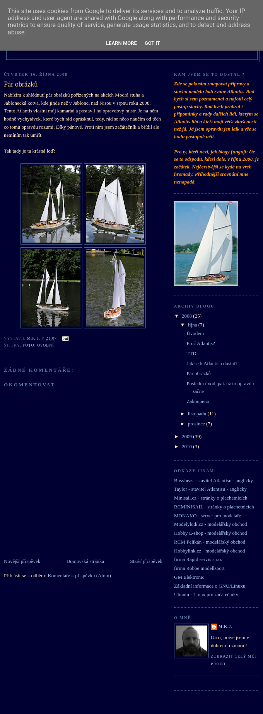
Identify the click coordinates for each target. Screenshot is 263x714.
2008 (187, 316)
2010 (187, 446)
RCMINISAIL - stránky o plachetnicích (214, 507)
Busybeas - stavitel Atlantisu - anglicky (213, 480)
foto (28, 345)
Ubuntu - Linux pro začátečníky (206, 594)
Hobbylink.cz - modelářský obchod (209, 551)
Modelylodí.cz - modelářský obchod (210, 524)
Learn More (121, 43)
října (193, 325)
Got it (152, 43)
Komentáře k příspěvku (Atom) (79, 575)
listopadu (198, 413)
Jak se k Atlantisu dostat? (211, 363)
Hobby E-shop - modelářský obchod (210, 533)
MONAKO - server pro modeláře (207, 515)
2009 (187, 436)
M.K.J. (225, 626)
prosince (197, 424)
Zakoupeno (197, 401)
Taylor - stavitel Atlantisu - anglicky (210, 489)
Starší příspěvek (146, 561)
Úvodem (195, 333)
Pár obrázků (198, 373)
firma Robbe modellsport (199, 568)
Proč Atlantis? (200, 343)
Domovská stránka (85, 561)
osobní (45, 345)
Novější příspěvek (22, 561)
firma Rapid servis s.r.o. (198, 559)
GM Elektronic (189, 577)
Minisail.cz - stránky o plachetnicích (211, 498)
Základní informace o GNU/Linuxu (209, 586)
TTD (191, 353)
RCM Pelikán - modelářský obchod (209, 542)
